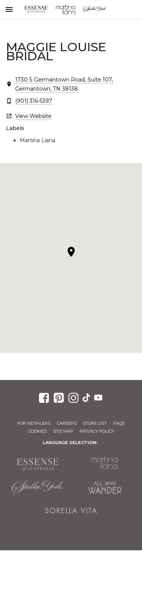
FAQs (119, 423)
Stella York (95, 9)
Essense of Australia (36, 9)
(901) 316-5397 (33, 100)
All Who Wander (105, 487)
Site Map (63, 431)
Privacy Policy (97, 431)
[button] (71, 252)
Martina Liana (65, 9)
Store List (95, 423)
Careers (66, 423)
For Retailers (33, 423)
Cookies (37, 431)
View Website (33, 116)
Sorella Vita (71, 510)
